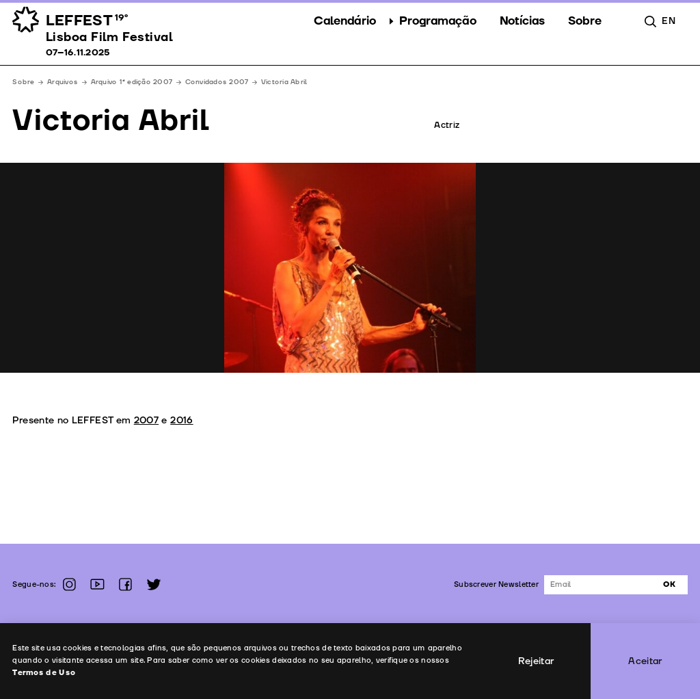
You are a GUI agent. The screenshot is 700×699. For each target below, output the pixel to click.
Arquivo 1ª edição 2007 (131, 82)
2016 (181, 420)
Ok (669, 584)
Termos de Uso (44, 673)
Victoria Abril (284, 82)
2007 (146, 420)
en (668, 20)
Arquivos (62, 82)
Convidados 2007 (217, 82)
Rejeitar (536, 661)
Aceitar (645, 661)
